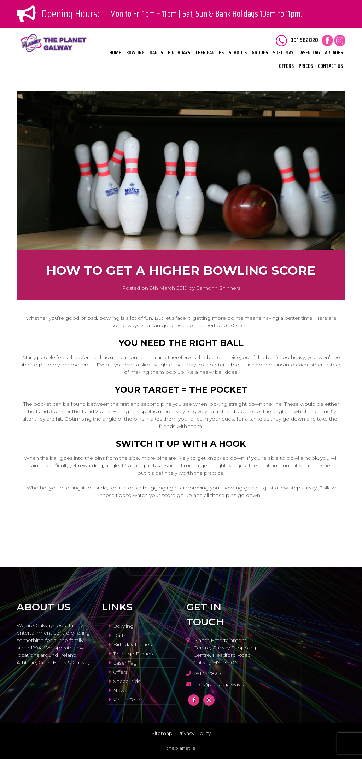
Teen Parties (209, 52)
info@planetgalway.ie (219, 684)
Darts (156, 52)
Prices (306, 66)
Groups (260, 52)
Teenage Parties (133, 653)
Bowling (135, 52)
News (120, 690)
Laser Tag (309, 52)
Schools (238, 52)
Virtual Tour (126, 699)
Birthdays (179, 52)
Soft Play (283, 52)
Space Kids (126, 681)
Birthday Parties (132, 644)
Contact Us (330, 66)
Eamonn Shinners (218, 288)
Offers (286, 66)
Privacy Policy (194, 733)
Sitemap (162, 733)
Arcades (334, 52)
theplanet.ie (181, 748)
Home (115, 52)
